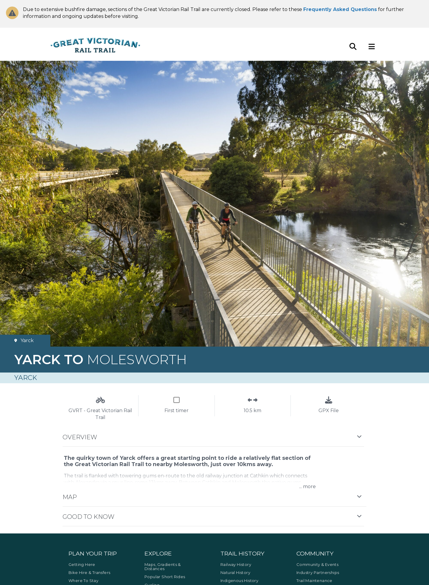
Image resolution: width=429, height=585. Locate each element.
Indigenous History (239, 580)
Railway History (235, 564)
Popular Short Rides (164, 576)
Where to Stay (83, 580)
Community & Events (317, 564)
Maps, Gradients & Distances (162, 566)
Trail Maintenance (314, 580)
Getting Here (82, 564)
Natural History (235, 572)
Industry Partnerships (317, 572)
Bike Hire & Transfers (89, 572)
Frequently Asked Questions (340, 9)
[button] (214, 437)
